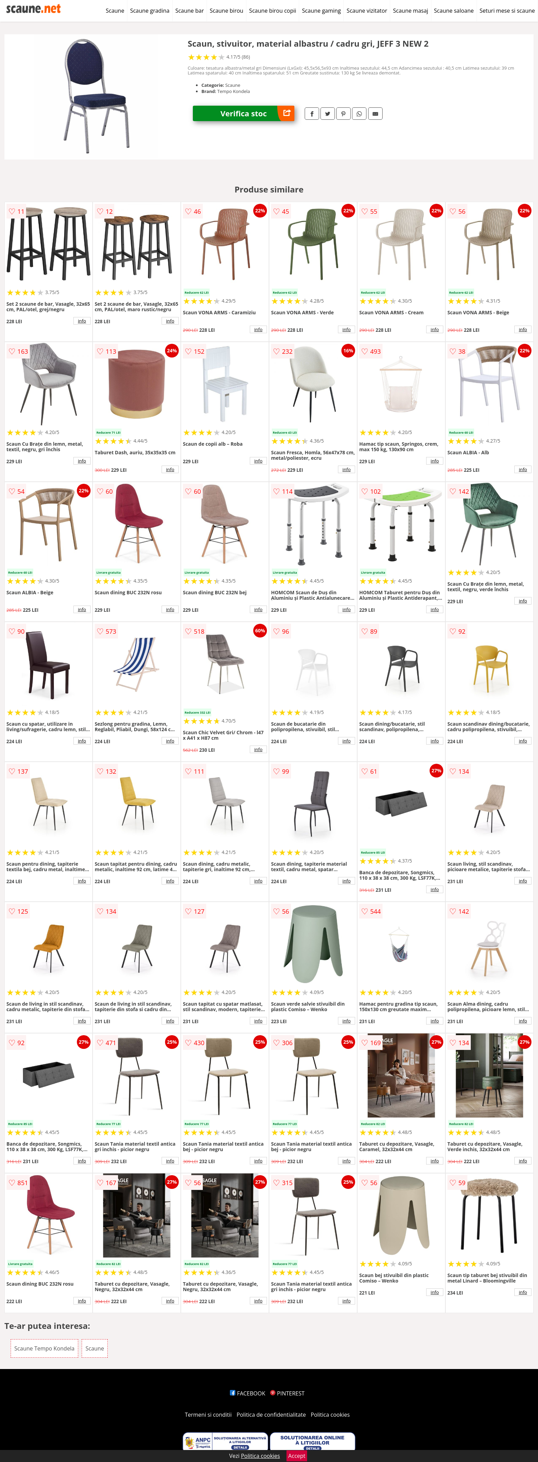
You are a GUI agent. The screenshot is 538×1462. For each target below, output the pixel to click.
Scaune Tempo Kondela (44, 1348)
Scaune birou (226, 10)
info (82, 321)
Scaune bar (189, 10)
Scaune (115, 10)
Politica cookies (330, 1414)
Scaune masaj (410, 10)
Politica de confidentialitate (271, 1414)
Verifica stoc (257, 113)
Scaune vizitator (367, 10)
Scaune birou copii (272, 10)
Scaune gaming (321, 10)
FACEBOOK (247, 1393)
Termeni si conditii (208, 1414)
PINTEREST (287, 1393)
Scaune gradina (149, 10)
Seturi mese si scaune (507, 10)
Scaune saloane (454, 10)
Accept (296, 1456)
